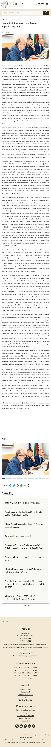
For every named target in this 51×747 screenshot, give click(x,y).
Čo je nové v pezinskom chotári (18, 536)
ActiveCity (18, 740)
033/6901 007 (28, 653)
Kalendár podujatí (25, 689)
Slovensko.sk (25, 692)
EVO (25, 697)
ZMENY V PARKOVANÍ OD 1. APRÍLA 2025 (22, 503)
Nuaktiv (29, 737)
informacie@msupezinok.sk (28, 656)
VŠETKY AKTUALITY (25, 605)
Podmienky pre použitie (25, 715)
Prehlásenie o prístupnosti (25, 713)
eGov (41, 4)
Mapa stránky (25, 721)
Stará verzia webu (25, 700)
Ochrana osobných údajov (25, 710)
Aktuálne (5, 20)
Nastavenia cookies (26, 718)
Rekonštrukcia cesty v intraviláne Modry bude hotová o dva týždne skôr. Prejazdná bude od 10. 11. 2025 (25, 584)
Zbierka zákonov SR (25, 694)
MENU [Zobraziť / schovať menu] (47, 4)
